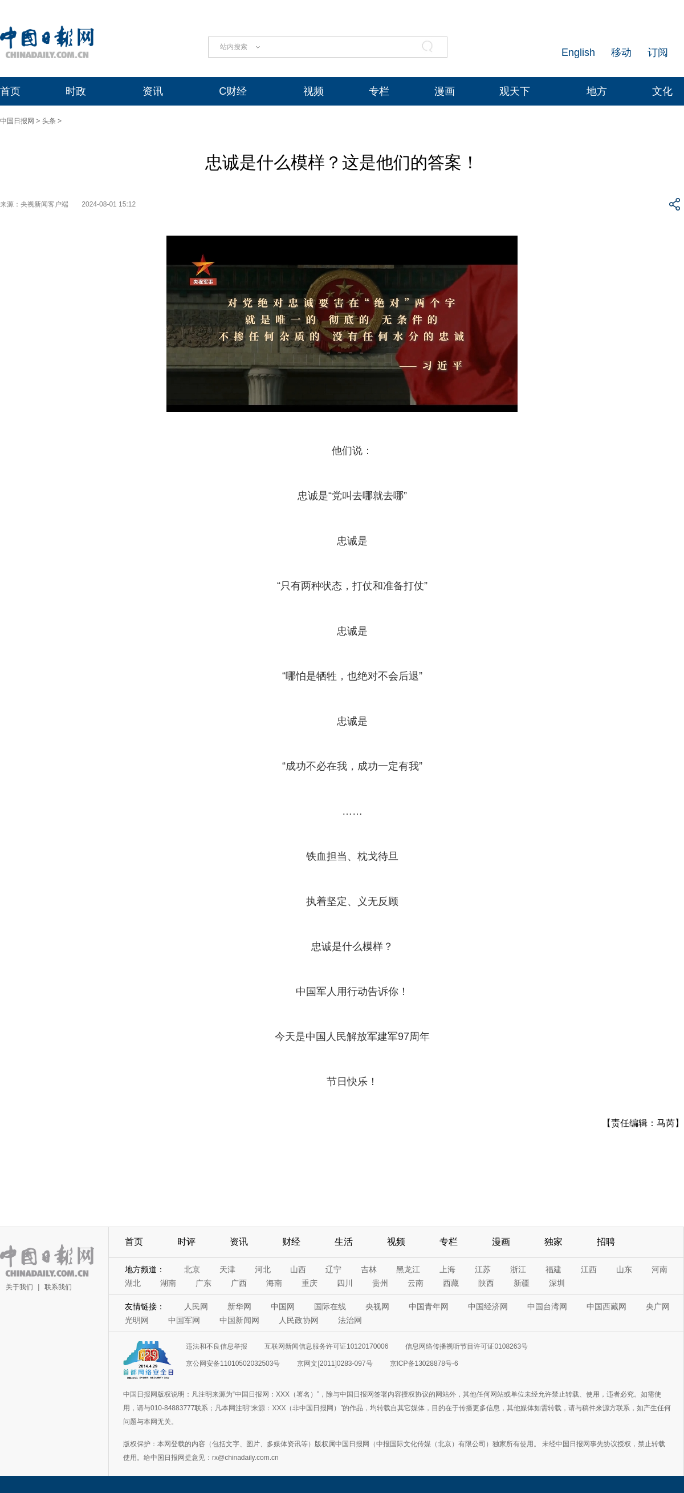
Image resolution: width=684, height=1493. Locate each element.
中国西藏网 (606, 1306)
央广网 (658, 1306)
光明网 (137, 1320)
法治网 (350, 1320)
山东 (624, 1269)
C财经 (233, 91)
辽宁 (333, 1269)
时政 (76, 91)
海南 (274, 1283)
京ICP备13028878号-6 (424, 1363)
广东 (203, 1283)
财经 (291, 1242)
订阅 (658, 52)
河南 (659, 1269)
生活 (344, 1242)
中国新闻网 (239, 1320)
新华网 (239, 1306)
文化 (662, 91)
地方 (597, 91)
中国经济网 (488, 1306)
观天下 (514, 91)
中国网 (283, 1306)
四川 (345, 1283)
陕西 (486, 1283)
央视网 (377, 1306)
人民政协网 (299, 1320)
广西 (239, 1283)
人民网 (196, 1306)
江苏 (483, 1269)
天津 (227, 1269)
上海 (447, 1269)
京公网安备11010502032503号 (233, 1363)
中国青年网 (429, 1306)
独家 (553, 1242)
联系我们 (58, 1287)
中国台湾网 (547, 1306)
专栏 (379, 91)
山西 (298, 1269)
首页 (10, 91)
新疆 (522, 1283)
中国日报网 (17, 121)
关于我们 (19, 1287)
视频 (313, 91)
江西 (589, 1269)
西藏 (451, 1283)
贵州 (380, 1283)
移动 (621, 52)
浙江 (518, 1269)
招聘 (606, 1242)
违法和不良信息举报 (216, 1346)
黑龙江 (408, 1269)
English (578, 52)
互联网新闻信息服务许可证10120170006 (326, 1346)
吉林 (369, 1269)
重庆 (309, 1283)
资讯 (152, 91)
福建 (553, 1269)
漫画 (444, 91)
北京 (192, 1269)
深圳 (557, 1283)
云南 (416, 1283)
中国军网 (184, 1320)
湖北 (133, 1283)
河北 (263, 1269)
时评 (186, 1242)
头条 (49, 121)
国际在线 (330, 1306)
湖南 (168, 1283)
